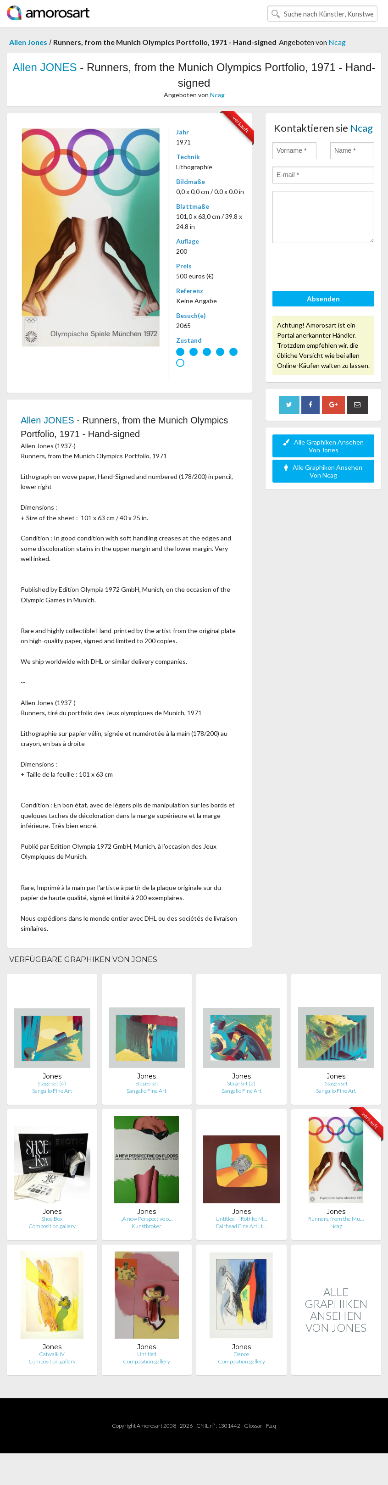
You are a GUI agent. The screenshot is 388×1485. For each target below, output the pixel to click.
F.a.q (271, 1425)
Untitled (146, 1354)
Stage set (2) (241, 1083)
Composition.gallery (52, 1226)
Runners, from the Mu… (336, 1218)
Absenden (323, 299)
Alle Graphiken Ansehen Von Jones (323, 446)
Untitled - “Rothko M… (241, 1218)
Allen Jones (28, 42)
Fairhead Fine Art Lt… (241, 1226)
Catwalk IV (52, 1354)
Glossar (253, 1425)
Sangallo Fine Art (52, 1090)
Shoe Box (52, 1218)
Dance (241, 1354)
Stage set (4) (52, 1083)
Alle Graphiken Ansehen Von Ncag (323, 471)
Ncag (337, 42)
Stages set (146, 1083)
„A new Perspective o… (146, 1218)
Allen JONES (45, 67)
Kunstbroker (146, 1226)
